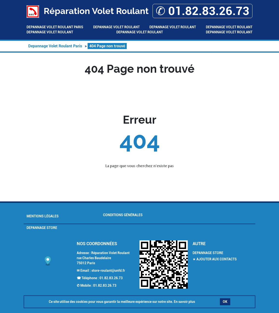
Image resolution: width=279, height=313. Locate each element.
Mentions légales (43, 216)
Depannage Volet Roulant (116, 27)
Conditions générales (123, 215)
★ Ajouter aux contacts (215, 259)
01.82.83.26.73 (111, 278)
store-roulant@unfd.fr (108, 270)
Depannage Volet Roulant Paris (55, 27)
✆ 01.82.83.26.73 (202, 11)
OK (225, 302)
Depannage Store (42, 228)
